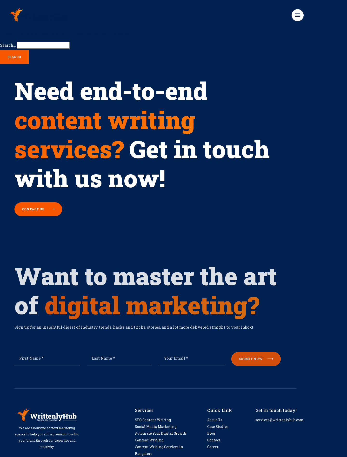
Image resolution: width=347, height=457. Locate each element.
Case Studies (217, 432)
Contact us (38, 209)
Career (213, 452)
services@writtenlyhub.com (279, 425)
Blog (211, 438)
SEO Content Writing (153, 425)
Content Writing (149, 445)
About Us (214, 425)
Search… (8, 45)
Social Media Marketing (155, 432)
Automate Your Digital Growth (160, 438)
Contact (213, 445)
